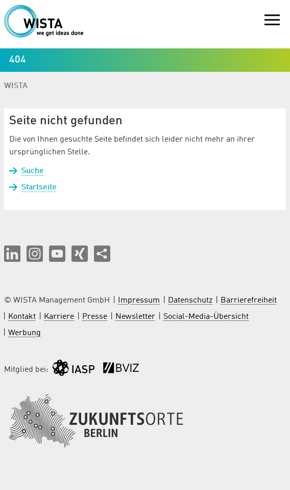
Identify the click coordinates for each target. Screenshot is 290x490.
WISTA (16, 86)
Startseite (39, 187)
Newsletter (135, 317)
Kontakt (22, 317)
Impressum (139, 300)
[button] (12, 253)
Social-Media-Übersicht (206, 317)
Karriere (59, 317)
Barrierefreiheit (249, 300)
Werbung (24, 333)
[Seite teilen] (102, 253)
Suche (32, 171)
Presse (94, 317)
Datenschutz (190, 300)
